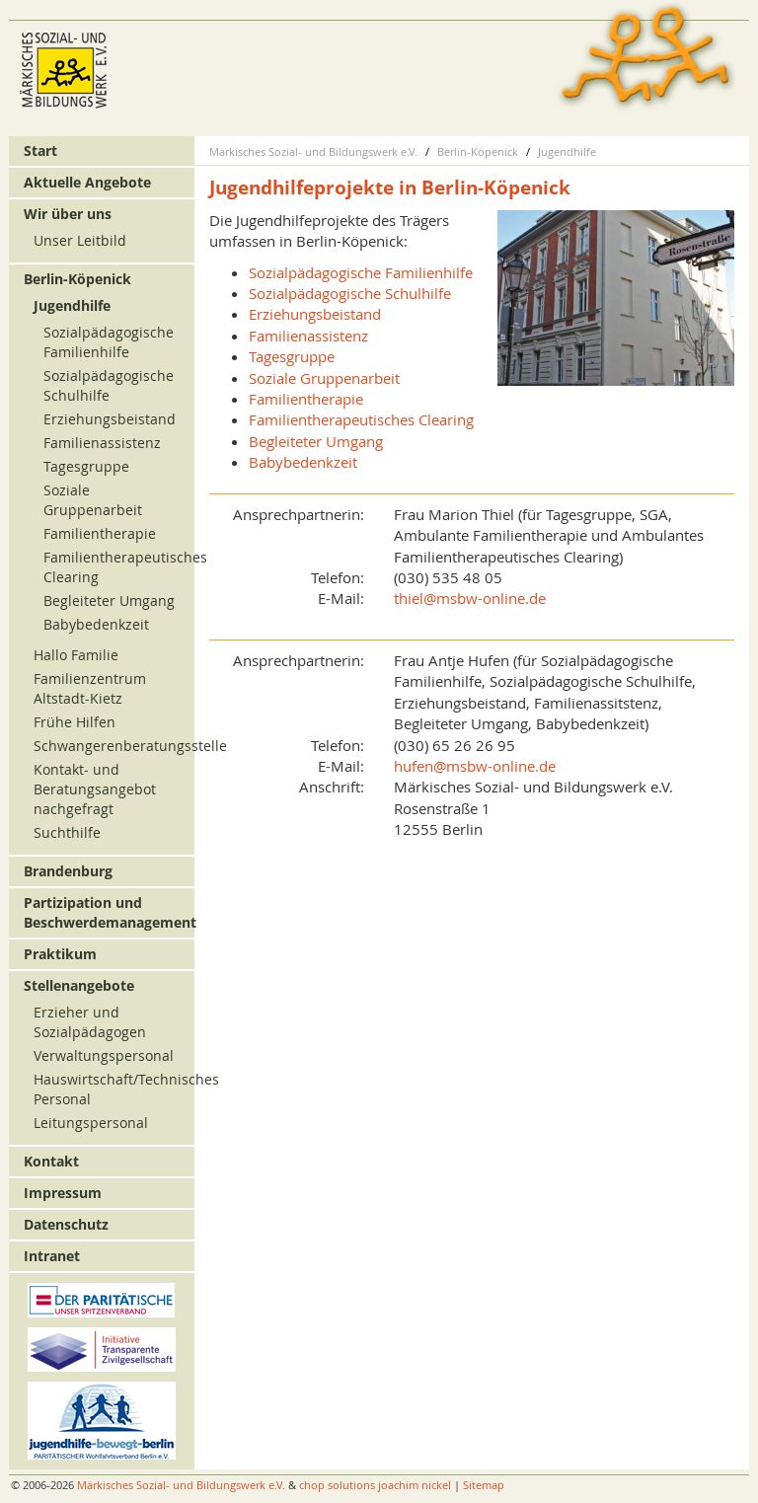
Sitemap (483, 1484)
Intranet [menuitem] (52, 1255)
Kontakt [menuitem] (51, 1161)
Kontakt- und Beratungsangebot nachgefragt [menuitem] (95, 789)
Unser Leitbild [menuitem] (80, 240)
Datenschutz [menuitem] (66, 1224)
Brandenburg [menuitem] (68, 871)
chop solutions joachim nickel (375, 1484)
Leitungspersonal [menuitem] (91, 1122)
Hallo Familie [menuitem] (76, 654)
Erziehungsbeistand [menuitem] (315, 314)
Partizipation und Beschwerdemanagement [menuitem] (107, 912)
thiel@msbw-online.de (470, 598)
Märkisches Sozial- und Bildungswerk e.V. (313, 151)
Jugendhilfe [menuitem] (72, 305)
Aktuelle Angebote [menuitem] (87, 182)
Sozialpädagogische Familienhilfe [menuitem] (361, 272)
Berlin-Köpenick (477, 151)
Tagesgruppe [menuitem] (292, 356)
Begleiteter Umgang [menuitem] (316, 441)
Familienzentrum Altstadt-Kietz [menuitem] (90, 688)
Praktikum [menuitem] (60, 953)
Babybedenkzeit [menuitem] (303, 462)
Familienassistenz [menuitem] (308, 335)
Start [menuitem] (40, 150)
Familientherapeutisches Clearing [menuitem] (361, 419)
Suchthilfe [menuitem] (67, 832)
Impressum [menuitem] (63, 1192)
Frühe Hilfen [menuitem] (74, 722)
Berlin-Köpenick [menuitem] (77, 278)
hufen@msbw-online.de (475, 766)
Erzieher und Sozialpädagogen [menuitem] (90, 1022)
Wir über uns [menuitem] (68, 213)
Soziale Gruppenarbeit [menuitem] (324, 378)
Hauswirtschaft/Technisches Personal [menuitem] (111, 1089)
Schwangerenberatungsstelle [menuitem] (111, 745)
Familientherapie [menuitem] (306, 399)
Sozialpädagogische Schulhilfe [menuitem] (350, 293)
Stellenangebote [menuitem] (79, 985)
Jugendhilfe (567, 151)
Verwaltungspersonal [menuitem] (104, 1055)
